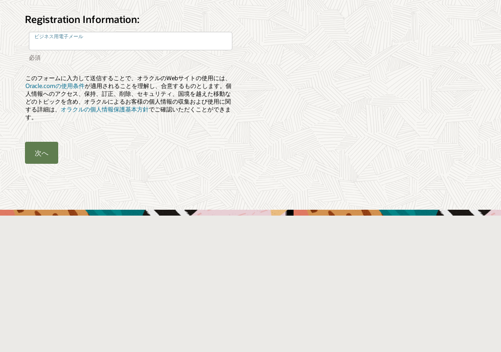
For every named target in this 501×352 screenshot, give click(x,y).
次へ (41, 152)
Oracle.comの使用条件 (55, 85)
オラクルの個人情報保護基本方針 (105, 109)
